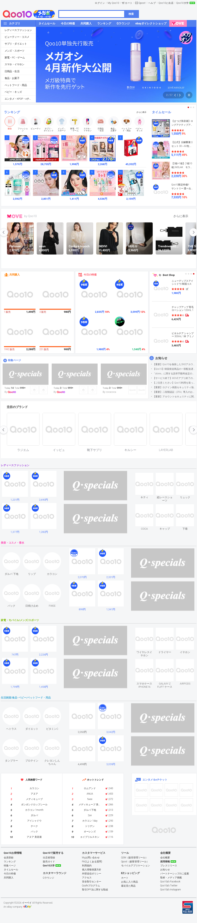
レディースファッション (18, 30)
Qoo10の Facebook (170, 881)
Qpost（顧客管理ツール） (135, 861)
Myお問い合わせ (91, 857)
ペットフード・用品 (16, 85)
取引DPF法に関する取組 (95, 889)
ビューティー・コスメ (17, 36)
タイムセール (161, 112)
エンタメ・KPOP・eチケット (20, 98)
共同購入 (14, 274)
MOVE (14, 216)
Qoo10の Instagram (170, 889)
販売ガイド (49, 861)
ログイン (100, 3)
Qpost (142, 3)
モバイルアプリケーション (135, 865)
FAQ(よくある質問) (92, 861)
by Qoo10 (30, 216)
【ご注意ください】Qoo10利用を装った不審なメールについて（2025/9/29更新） (174, 382)
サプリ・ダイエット (16, 43)
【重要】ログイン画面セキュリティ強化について (174, 387)
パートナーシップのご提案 (174, 873)
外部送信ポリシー (91, 873)
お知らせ (161, 358)
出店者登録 (49, 857)
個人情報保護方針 (91, 869)
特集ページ (14, 360)
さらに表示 (141, 112)
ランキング (12, 112)
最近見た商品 (128, 885)
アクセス (87, 877)
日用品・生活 (12, 71)
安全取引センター (91, 881)
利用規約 (87, 865)
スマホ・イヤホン (14, 64)
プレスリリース (168, 865)
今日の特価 (90, 274)
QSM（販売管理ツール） (134, 857)
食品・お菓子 (12, 78)
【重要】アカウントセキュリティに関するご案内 (174, 396)
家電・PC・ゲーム (15, 57)
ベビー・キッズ (13, 91)
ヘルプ (152, 3)
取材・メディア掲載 (171, 877)
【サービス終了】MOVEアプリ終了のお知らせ (174, 378)
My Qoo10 (113, 3)
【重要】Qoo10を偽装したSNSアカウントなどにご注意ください (174, 364)
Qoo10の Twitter (168, 885)
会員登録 (8, 857)
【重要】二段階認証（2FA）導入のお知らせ (174, 392)
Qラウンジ (48, 877)
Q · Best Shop (167, 275)
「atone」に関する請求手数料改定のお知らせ (174, 373)
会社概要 (165, 857)
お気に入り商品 (129, 881)
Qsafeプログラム (91, 885)
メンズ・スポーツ (14, 50)
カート (129, 3)
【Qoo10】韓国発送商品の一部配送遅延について (174, 369)
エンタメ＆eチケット (155, 779)
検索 (131, 13)
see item (147, 476)
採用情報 (165, 861)
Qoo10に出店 (165, 3)
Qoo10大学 (182, 3)
